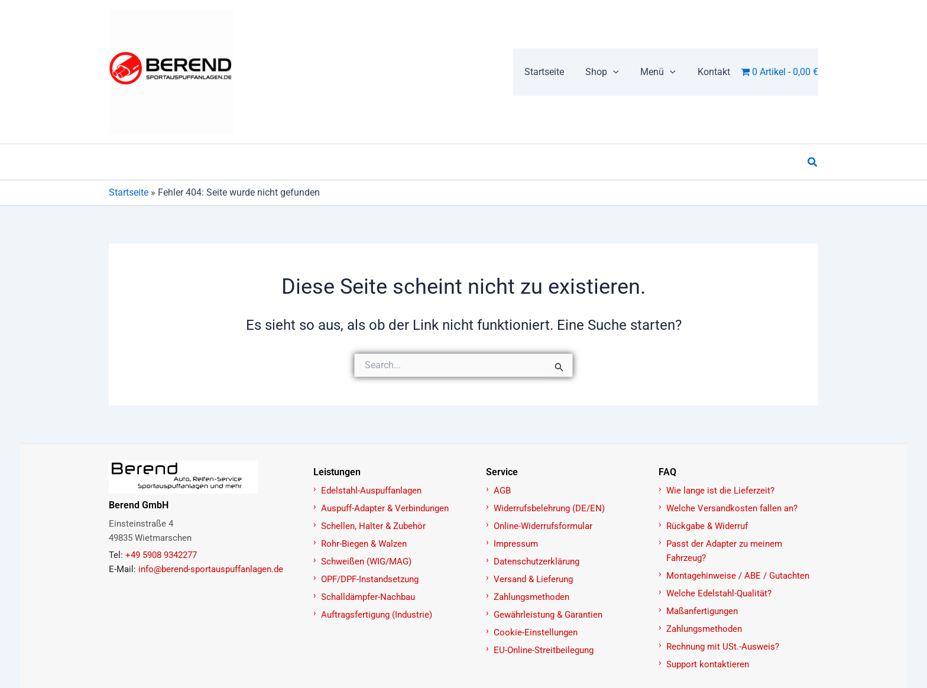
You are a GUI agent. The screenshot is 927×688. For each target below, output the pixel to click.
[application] (620, 72)
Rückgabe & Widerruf (707, 526)
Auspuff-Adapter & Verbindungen (385, 508)
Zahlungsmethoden (531, 597)
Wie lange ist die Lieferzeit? (720, 490)
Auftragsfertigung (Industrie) (376, 614)
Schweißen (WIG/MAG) (366, 561)
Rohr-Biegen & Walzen (364, 543)
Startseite (128, 192)
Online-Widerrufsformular (543, 526)
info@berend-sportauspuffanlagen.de (210, 569)
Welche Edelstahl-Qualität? (719, 593)
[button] (609, 72)
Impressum (516, 543)
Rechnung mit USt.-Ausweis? (722, 646)
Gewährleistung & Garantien (548, 614)
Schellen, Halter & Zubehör (373, 526)
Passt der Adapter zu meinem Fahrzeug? (724, 550)
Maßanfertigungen (702, 611)
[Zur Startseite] (204, 477)
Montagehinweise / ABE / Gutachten (737, 575)
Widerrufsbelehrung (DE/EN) (549, 508)
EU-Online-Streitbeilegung (544, 650)
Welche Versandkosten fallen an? (732, 508)
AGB (502, 490)
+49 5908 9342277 (161, 555)
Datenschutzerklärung (536, 561)
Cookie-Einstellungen (536, 632)
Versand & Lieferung (533, 579)
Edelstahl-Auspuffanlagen (371, 490)
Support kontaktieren (707, 664)
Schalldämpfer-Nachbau (368, 597)
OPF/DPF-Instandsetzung (370, 579)
